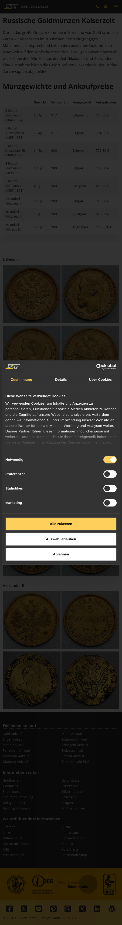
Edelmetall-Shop (74, 855)
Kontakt (67, 843)
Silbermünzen (72, 791)
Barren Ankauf (72, 756)
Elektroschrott (72, 750)
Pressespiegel (13, 855)
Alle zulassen (61, 495)
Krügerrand (70, 802)
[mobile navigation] (116, 6)
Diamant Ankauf (15, 761)
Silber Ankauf (13, 739)
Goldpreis (10, 786)
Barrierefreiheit (73, 838)
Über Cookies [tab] (100, 351)
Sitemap (9, 827)
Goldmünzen (71, 780)
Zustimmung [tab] (21, 351)
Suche (66, 827)
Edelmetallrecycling (18, 797)
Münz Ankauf (71, 734)
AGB (6, 849)
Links (7, 832)
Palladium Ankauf (16, 750)
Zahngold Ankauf (74, 745)
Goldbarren (12, 780)
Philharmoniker (73, 808)
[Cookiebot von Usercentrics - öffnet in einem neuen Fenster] (96, 338)
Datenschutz (12, 838)
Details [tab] (61, 351)
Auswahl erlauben (61, 510)
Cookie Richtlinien (17, 843)
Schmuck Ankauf (74, 739)
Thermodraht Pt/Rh (76, 761)
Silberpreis (69, 786)
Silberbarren (13, 791)
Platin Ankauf (13, 745)
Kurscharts (69, 849)
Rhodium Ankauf (16, 756)
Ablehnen (61, 526)
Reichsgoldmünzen (18, 808)
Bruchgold (69, 797)
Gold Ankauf (12, 734)
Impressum (70, 832)
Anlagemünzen (14, 802)
